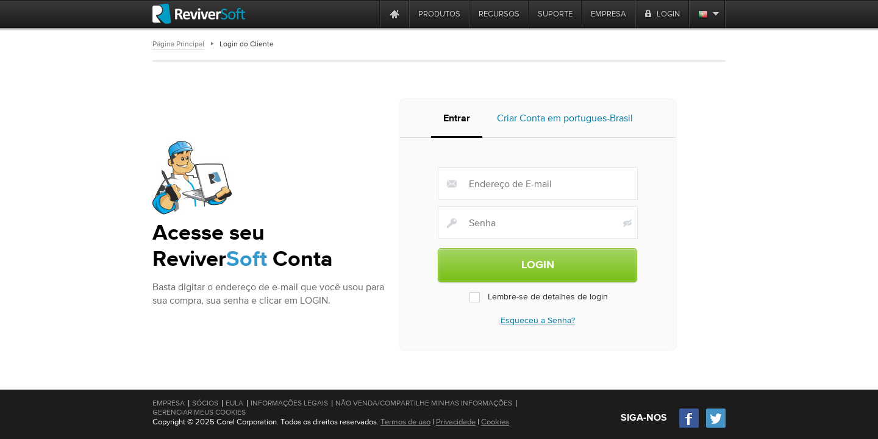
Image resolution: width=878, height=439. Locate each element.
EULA (234, 403)
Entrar (456, 122)
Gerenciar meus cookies (199, 412)
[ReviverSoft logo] (198, 14)
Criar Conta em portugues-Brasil (565, 121)
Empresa (168, 403)
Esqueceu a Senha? (538, 323)
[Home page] (394, 13)
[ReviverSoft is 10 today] (367, 13)
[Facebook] (689, 426)
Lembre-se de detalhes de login (538, 300)
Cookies (495, 421)
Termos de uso (405, 421)
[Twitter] (716, 426)
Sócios (205, 403)
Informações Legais (289, 403)
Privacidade (456, 421)
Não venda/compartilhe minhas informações (423, 403)
